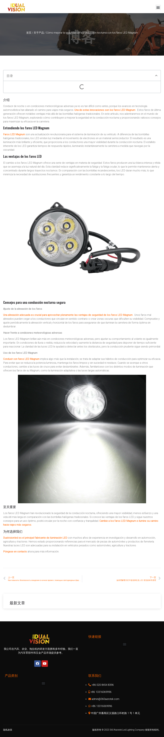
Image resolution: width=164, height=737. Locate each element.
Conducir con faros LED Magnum (21, 359)
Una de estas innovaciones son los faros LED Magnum (104, 110)
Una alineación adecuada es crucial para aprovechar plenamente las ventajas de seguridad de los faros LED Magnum (68, 315)
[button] (158, 7)
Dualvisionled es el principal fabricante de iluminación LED (35, 538)
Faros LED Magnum (14, 134)
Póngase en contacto (15, 552)
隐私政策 (7, 730)
